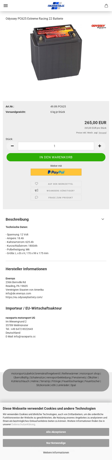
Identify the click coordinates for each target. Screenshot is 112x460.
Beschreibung (17, 219)
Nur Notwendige (56, 442)
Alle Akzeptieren (56, 431)
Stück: (9, 139)
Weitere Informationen (56, 452)
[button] (12, 146)
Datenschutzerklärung (23, 424)
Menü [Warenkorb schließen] (6, 5)
